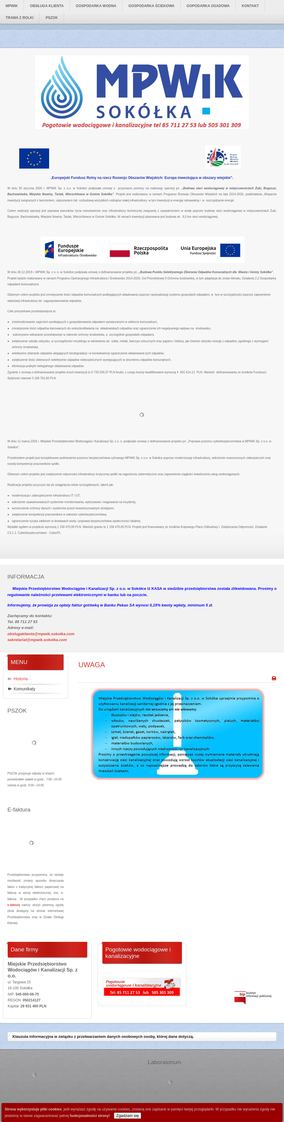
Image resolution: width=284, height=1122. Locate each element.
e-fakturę (13, 905)
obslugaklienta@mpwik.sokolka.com (41, 634)
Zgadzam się (127, 1115)
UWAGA (91, 665)
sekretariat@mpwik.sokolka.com (37, 640)
